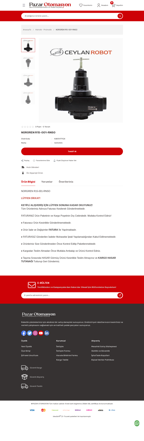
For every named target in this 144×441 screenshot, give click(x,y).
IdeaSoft (57, 416)
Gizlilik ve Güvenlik (100, 351)
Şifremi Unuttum (29, 355)
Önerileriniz (66, 181)
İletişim (60, 346)
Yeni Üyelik (26, 346)
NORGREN (58, 142)
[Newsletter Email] (72, 295)
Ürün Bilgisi (28, 181)
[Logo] (50, 5)
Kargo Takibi (62, 359)
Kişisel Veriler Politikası (102, 359)
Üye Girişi (25, 351)
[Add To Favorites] (42, 160)
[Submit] (119, 295)
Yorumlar (47, 181)
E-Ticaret (66, 416)
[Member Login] (101, 5)
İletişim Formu (63, 351)
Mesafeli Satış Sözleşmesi (104, 346)
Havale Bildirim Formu (67, 355)
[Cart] (117, 5)
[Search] (72, 15)
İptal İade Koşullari (100, 355)
